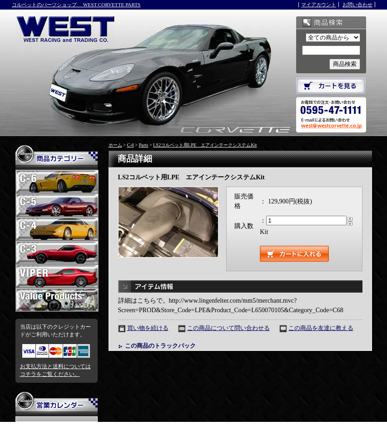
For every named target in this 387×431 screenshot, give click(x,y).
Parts (143, 144)
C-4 (57, 232)
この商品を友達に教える (320, 328)
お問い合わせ (357, 4)
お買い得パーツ (57, 303)
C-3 (57, 255)
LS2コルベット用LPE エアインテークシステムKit (205, 144)
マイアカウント (318, 4)
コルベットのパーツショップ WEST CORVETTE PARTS (76, 4)
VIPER (57, 279)
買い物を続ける (148, 328)
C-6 (130, 144)
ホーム (115, 144)
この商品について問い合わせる (228, 328)
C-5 (57, 208)
